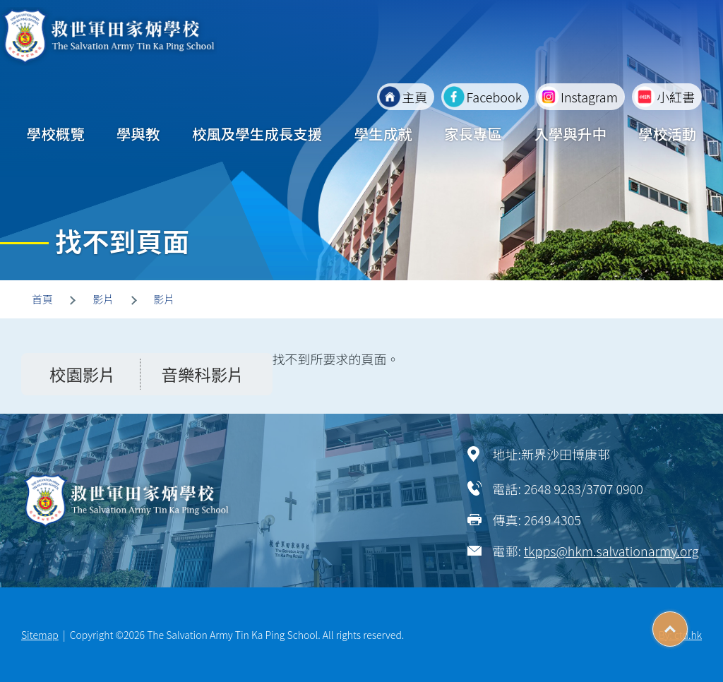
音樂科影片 (203, 374)
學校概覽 (56, 133)
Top (687, 624)
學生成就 (383, 133)
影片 (103, 299)
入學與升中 (570, 133)
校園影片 (82, 374)
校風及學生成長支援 (257, 133)
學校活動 (667, 133)
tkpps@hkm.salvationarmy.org (611, 551)
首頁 (42, 299)
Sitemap (40, 635)
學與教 (138, 133)
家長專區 (473, 133)
